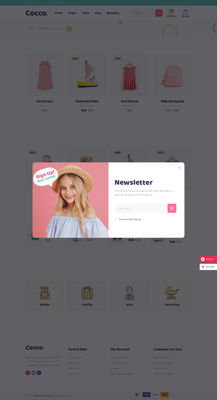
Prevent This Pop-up (130, 219)
